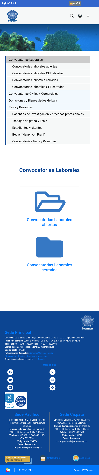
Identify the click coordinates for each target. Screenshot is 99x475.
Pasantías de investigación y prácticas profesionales (48, 114)
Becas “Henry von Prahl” (28, 134)
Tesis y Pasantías (21, 107)
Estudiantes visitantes (27, 127)
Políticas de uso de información (32, 356)
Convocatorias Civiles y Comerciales (33, 93)
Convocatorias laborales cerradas (35, 80)
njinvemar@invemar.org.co (41, 353)
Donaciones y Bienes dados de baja (33, 100)
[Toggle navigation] (88, 16)
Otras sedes (10, 356)
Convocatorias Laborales (26, 59)
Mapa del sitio (49, 365)
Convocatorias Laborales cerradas (49, 267)
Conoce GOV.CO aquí (83, 470)
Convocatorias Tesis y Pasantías (34, 141)
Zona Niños (81, 458)
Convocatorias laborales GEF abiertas (37, 73)
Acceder (41, 359)
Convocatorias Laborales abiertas (49, 222)
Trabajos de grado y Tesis (29, 121)
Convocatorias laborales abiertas (34, 66)
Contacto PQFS (50, 458)
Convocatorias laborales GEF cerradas (38, 87)
